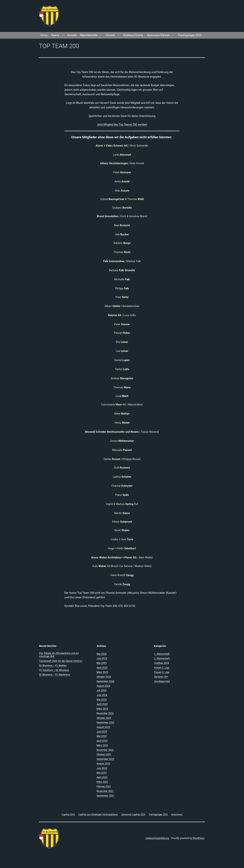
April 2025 (102, 667)
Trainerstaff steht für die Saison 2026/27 (60, 661)
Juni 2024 (102, 695)
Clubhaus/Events (133, 35)
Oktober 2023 (104, 717)
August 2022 (103, 763)
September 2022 (105, 759)
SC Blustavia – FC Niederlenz (54, 674)
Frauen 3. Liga (161, 672)
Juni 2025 (102, 658)
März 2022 (102, 781)
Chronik (110, 35)
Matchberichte (88, 35)
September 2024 (105, 681)
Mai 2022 (102, 772)
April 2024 (102, 704)
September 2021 (105, 795)
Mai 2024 (102, 699)
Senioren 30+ (161, 676)
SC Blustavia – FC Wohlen (53, 665)
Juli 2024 (101, 690)
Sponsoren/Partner (158, 35)
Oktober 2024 (104, 676)
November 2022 (105, 749)
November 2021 (105, 791)
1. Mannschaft (162, 653)
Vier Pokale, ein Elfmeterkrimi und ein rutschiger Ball (59, 655)
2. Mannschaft (162, 658)
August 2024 (103, 685)
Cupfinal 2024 (161, 663)
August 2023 (103, 727)
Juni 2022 (102, 768)
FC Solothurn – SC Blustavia (54, 670)
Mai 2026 (102, 653)
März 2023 (102, 745)
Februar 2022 (104, 786)
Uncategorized (162, 681)
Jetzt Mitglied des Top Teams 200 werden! (122, 124)
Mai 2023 (102, 736)
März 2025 (102, 672)
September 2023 (105, 722)
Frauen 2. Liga (161, 667)
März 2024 (102, 708)
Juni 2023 (102, 731)
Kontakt (72, 35)
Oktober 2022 (104, 754)
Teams (55, 35)
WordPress (198, 838)
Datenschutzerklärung (157, 838)
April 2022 (102, 777)
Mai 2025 (102, 663)
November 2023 (105, 713)
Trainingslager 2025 (190, 35)
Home (44, 35)
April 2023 (102, 740)
